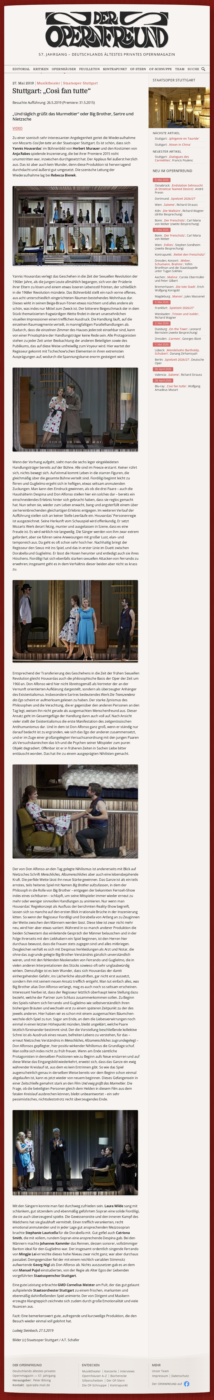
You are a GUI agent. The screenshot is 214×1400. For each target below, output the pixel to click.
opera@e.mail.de (38, 1385)
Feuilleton (89, 69)
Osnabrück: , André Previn (179, 189)
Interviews (127, 1371)
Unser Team (160, 1371)
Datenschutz (180, 1376)
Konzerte (110, 1371)
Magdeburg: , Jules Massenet (180, 296)
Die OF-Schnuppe (94, 1385)
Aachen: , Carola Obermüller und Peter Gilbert (179, 279)
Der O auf (167, 1384)
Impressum (160, 1376)
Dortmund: (175, 199)
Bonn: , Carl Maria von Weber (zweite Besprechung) (178, 222)
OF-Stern (138, 69)
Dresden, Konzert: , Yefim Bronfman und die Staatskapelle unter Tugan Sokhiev (176, 266)
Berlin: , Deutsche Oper (179, 361)
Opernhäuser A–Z (94, 1376)
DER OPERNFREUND (27, 1365)
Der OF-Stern (116, 1380)
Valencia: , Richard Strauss (178, 375)
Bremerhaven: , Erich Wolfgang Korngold (179, 288)
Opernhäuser (64, 69)
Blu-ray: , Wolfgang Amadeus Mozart (177, 388)
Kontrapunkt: (180, 254)
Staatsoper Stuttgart (80, 83)
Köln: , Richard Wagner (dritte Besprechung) (179, 212)
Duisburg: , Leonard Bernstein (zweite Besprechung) (178, 331)
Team (179, 69)
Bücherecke (118, 1376)
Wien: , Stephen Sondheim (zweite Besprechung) (177, 246)
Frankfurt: (174, 308)
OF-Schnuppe (160, 69)
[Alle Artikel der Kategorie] (179, 107)
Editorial (21, 69)
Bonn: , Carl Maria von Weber (178, 237)
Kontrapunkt (115, 69)
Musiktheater (48, 83)
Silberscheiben (92, 1380)
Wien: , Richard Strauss (176, 205)
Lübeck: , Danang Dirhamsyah (177, 352)
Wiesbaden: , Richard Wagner (177, 315)
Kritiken (40, 69)
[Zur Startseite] (107, 29)
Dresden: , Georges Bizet (178, 339)
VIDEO (18, 128)
